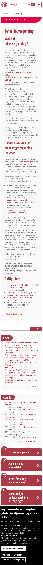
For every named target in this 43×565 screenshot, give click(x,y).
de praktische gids (25, 162)
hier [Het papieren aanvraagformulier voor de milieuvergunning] (26, 256)
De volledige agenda (27, 441)
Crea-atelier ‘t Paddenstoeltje (17, 433)
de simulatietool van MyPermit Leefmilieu (18, 78)
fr (29, 4)
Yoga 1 (14, 424)
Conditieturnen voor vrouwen (20, 428)
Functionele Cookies (11, 525)
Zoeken (37, 328)
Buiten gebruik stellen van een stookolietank (20, 298)
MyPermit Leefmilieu (16, 200)
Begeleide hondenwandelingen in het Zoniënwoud (21, 381)
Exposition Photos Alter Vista (19, 411)
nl (33, 4)
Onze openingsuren (18, 452)
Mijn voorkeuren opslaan (13, 548)
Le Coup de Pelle (19, 419)
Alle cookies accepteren (13, 560)
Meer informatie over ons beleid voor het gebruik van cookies (21, 521)
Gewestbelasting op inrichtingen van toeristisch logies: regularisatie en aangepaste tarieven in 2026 (20, 357)
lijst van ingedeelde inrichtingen (18, 72)
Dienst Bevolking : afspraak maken (17, 480)
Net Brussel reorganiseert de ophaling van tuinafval (21, 351)
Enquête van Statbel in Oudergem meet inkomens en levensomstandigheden (22, 371)
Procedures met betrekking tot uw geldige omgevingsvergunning (21, 293)
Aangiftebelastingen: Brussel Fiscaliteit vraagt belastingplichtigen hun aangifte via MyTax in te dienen (21, 345)
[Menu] (39, 4)
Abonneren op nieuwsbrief (15, 465)
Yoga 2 (14, 422)
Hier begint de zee (13, 367)
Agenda (7, 397)
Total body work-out (20, 437)
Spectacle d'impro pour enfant (21, 403)
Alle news (33, 386)
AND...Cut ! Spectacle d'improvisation (20, 415)
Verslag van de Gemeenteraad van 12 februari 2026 (21, 363)
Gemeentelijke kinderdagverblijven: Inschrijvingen (19, 497)
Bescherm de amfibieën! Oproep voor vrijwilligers (21, 376)
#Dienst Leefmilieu (14, 314)
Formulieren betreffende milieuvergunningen (17, 286)
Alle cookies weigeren (12, 555)
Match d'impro (18, 407)
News (6, 338)
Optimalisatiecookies (12, 535)
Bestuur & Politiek (16, 19)
